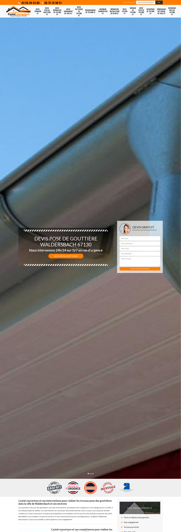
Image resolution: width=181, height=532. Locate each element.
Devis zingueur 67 (37, 11)
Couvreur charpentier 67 (102, 11)
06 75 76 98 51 (52, 2)
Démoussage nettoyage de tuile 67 (161, 11)
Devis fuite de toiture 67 (141, 11)
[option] (90, 266)
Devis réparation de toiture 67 (57, 11)
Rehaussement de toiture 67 (90, 11)
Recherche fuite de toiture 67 (172, 11)
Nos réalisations (66, 256)
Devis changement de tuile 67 (68, 11)
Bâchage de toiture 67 (133, 11)
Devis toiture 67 (124, 11)
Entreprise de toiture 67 (151, 11)
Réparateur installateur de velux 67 (114, 11)
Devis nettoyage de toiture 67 (79, 11)
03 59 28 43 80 (28, 2)
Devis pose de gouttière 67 (47, 11)
